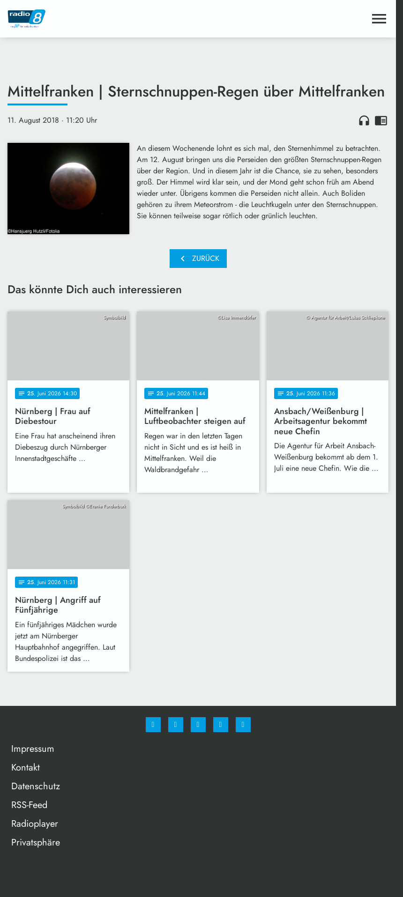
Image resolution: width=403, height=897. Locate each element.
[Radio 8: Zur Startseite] (102, 18)
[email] (243, 724)
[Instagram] (175, 724)
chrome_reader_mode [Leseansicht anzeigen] (381, 120)
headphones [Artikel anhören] (364, 120)
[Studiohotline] (220, 724)
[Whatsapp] (198, 724)
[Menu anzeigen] (379, 18)
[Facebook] (153, 724)
